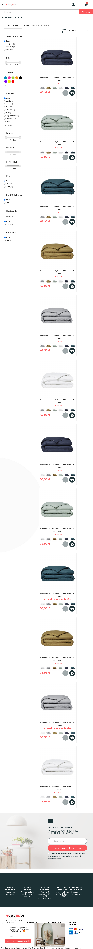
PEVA (9, 121)
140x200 (10, 44)
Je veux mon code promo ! (18, 941)
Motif (9, 187)
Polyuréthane (12, 116)
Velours (10, 110)
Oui (8, 203)
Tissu (9, 113)
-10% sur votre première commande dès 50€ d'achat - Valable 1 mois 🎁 (18, 929)
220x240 (10, 47)
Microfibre (11, 119)
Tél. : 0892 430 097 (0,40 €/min (14, 921)
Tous (8, 41)
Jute (9, 107)
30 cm (10, 224)
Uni (9, 184)
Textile (9, 101)
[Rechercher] (46, 11)
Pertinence (79, 30)
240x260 (10, 50)
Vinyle (9, 104)
